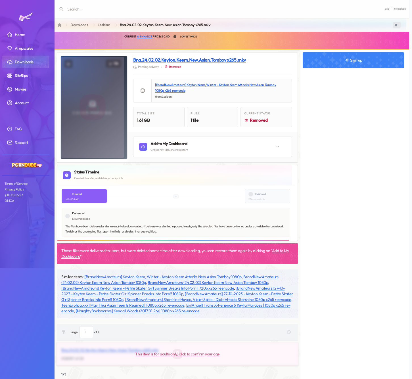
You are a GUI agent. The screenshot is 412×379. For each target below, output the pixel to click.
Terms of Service (16, 183)
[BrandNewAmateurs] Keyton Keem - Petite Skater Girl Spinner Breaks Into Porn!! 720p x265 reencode (147, 288)
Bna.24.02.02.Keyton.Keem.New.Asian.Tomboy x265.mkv (189, 60)
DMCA (9, 200)
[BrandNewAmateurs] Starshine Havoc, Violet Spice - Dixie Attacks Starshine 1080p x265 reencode (208, 299)
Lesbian (104, 25)
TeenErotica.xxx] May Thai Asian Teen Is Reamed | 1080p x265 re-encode (122, 305)
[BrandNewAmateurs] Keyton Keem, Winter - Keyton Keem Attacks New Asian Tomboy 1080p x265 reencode (215, 88)
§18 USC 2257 (14, 195)
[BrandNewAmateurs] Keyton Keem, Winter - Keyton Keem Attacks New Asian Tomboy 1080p (163, 276)
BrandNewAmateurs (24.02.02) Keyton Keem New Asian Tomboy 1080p (208, 282)
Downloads (79, 25)
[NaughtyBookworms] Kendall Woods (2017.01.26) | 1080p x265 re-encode (138, 310)
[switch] (397, 25)
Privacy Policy (14, 189)
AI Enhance (144, 36)
